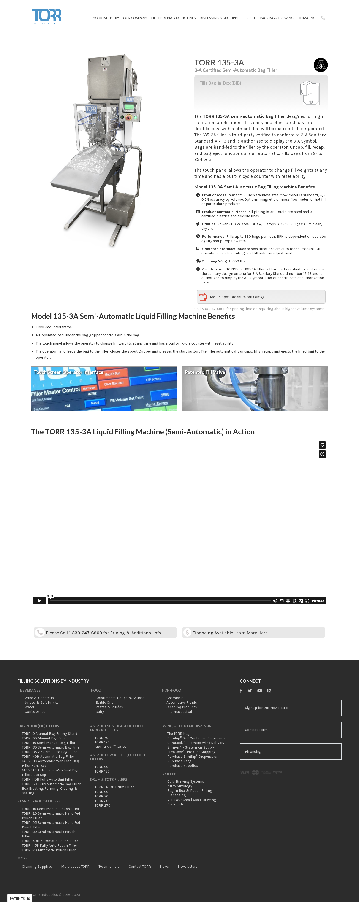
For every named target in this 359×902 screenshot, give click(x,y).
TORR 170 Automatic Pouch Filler (49, 850)
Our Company (135, 18)
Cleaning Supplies (37, 866)
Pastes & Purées (109, 707)
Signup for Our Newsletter (266, 707)
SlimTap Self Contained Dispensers (196, 738)
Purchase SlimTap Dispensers (192, 756)
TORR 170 (102, 742)
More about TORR (75, 866)
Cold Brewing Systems (185, 781)
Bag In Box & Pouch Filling (189, 791)
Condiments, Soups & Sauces (120, 698)
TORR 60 (101, 767)
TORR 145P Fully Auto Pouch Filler (49, 845)
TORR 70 (101, 738)
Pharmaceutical (179, 712)
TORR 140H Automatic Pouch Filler (50, 841)
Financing (306, 18)
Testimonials (109, 866)
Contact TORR (140, 866)
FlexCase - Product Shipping (191, 751)
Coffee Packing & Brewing (270, 18)
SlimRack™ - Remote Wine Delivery (195, 743)
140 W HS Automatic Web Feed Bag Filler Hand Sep (50, 763)
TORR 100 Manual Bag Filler (44, 738)
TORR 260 (102, 801)
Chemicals (175, 698)
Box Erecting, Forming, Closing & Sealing (49, 790)
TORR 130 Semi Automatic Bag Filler (51, 747)
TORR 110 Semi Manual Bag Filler (48, 743)
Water (29, 707)
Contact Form (256, 729)
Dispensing (176, 795)
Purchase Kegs (179, 761)
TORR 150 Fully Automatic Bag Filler (51, 784)
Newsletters (187, 866)
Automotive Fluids (181, 702)
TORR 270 (102, 805)
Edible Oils (104, 702)
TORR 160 (102, 771)
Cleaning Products (181, 707)
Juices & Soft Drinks (42, 702)
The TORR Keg (178, 734)
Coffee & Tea (35, 712)
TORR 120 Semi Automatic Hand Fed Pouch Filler (51, 815)
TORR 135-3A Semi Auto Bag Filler (49, 752)
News (164, 866)
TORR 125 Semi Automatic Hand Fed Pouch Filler (51, 825)
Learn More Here (251, 632)
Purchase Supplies (182, 766)
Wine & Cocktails (39, 698)
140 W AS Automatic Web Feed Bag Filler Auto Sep (50, 772)
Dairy (100, 712)
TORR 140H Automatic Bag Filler (48, 756)
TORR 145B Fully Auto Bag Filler (47, 779)
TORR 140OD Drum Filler (114, 787)
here (205, 282)
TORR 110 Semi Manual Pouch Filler (50, 809)
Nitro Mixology (179, 786)
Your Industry (106, 18)
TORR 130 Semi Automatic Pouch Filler (48, 834)
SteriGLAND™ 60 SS (110, 747)
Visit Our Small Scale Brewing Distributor (191, 802)
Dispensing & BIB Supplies (221, 18)
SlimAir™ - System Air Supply (191, 747)
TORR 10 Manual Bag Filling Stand (49, 734)
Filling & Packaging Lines (173, 18)
